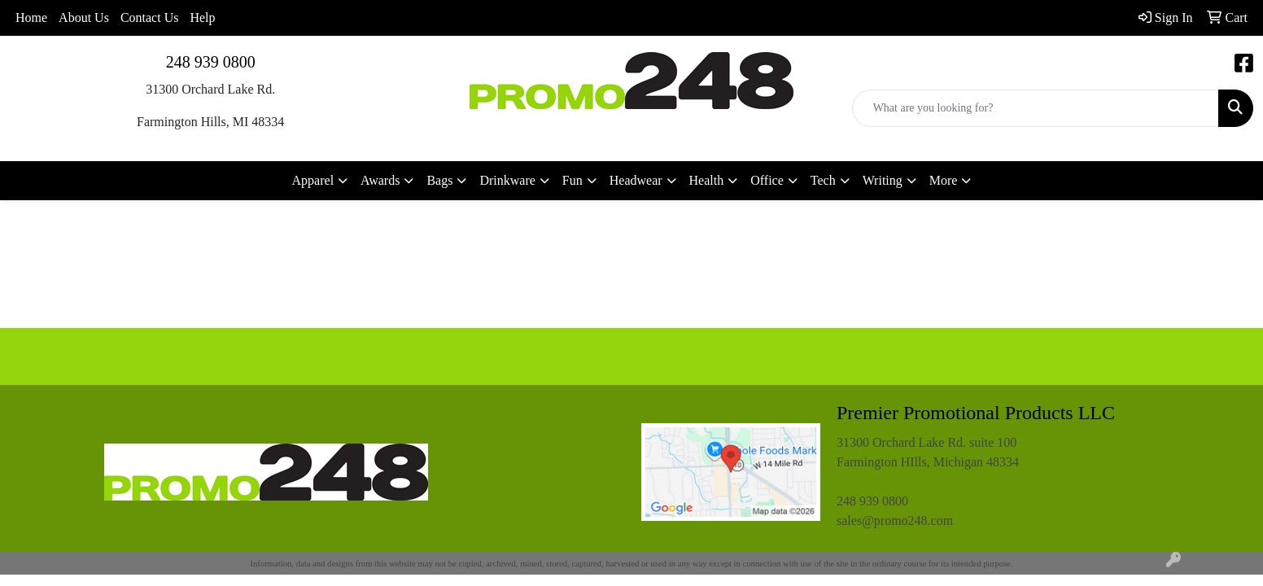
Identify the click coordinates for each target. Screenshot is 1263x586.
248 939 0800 (211, 62)
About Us (84, 17)
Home (31, 17)
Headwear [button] (636, 180)
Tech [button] (823, 180)
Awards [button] (380, 180)
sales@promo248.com (895, 520)
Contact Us (149, 17)
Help (202, 17)
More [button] (943, 180)
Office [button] (767, 180)
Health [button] (706, 180)
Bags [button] (439, 180)
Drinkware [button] (507, 180)
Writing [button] (882, 180)
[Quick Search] (1035, 108)
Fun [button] (572, 180)
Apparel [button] (313, 180)
